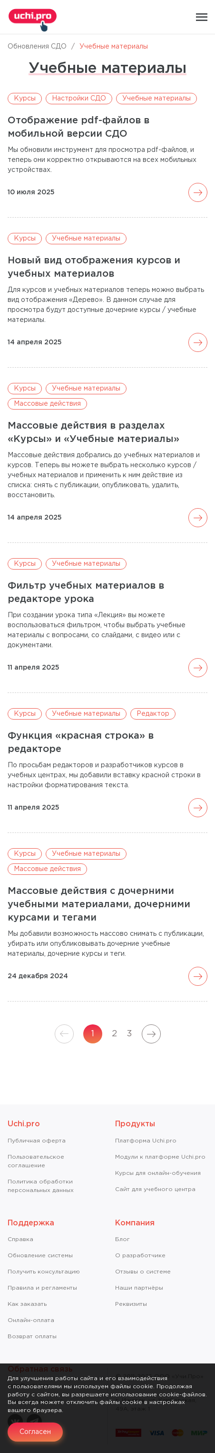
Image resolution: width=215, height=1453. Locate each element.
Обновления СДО (37, 47)
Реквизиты (131, 1304)
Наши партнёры (139, 1288)
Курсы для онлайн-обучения (158, 1173)
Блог (122, 1239)
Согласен (35, 1432)
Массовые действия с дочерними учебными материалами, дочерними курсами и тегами (99, 904)
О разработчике (140, 1255)
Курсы (25, 98)
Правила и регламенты (42, 1288)
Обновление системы (40, 1255)
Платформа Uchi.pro (145, 1140)
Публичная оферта (37, 1140)
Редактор (153, 714)
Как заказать (27, 1304)
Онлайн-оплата (31, 1320)
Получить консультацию (44, 1271)
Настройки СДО (79, 98)
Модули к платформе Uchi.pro (160, 1157)
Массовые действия (47, 404)
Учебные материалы (156, 98)
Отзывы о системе (143, 1271)
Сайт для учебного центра (155, 1189)
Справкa (20, 1239)
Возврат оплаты (32, 1336)
